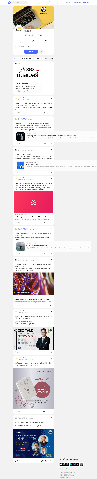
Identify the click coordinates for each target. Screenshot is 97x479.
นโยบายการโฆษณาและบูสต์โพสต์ (67, 472)
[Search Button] (13, 2)
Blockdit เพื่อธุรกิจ (64, 477)
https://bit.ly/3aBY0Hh (33, 365)
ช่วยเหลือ (66, 471)
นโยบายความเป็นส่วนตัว (65, 474)
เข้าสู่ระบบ (76, 2)
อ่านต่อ (17, 240)
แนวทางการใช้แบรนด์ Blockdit (67, 475)
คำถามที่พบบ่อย (72, 471)
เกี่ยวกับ (61, 471)
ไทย (69, 477)
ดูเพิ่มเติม (31, 130)
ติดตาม (31, 52)
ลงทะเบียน (86, 2)
